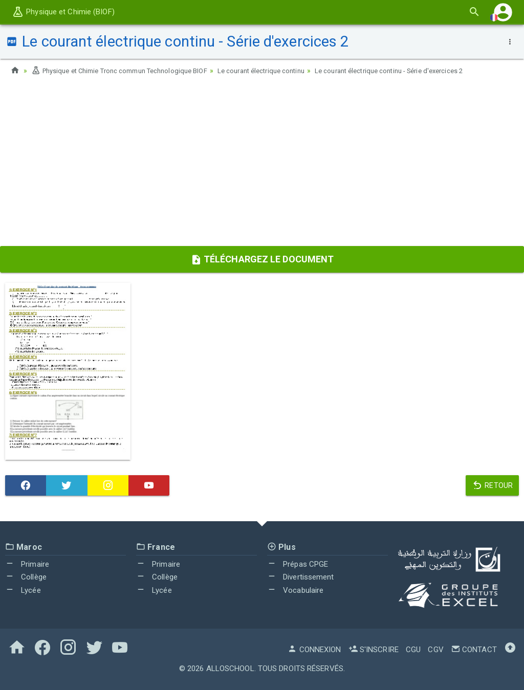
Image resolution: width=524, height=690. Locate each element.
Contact (474, 649)
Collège (26, 577)
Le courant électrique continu (281, 70)
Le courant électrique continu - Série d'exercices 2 (420, 70)
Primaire (27, 564)
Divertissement (300, 577)
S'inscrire (373, 649)
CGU (413, 649)
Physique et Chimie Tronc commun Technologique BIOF (127, 70)
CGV (435, 649)
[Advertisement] (262, 164)
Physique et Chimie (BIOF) (63, 11)
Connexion (314, 649)
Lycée (23, 590)
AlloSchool (230, 668)
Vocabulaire (295, 590)
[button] (503, 12)
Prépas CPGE (297, 564)
